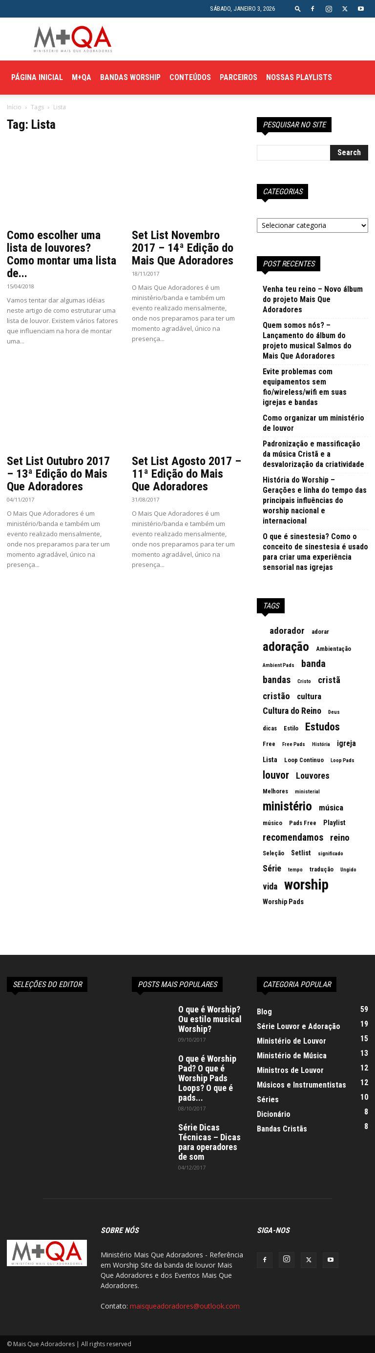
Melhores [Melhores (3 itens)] (275, 791)
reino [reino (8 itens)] (340, 838)
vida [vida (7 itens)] (270, 886)
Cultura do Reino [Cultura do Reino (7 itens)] (292, 711)
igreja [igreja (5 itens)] (346, 743)
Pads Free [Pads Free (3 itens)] (302, 823)
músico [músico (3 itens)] (272, 823)
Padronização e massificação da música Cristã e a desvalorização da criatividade (313, 454)
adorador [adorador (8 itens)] (287, 631)
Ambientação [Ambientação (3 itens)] (333, 648)
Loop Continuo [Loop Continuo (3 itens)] (304, 760)
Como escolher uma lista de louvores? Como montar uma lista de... (61, 254)
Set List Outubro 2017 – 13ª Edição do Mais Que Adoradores (58, 473)
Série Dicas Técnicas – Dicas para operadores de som (209, 1142)
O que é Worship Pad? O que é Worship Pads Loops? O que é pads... (207, 1078)
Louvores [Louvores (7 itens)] (313, 776)
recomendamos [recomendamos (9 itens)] (293, 838)
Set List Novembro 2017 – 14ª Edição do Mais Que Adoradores (182, 247)
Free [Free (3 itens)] (269, 743)
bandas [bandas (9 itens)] (277, 680)
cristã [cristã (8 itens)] (329, 680)
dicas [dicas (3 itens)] (270, 728)
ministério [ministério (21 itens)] (287, 806)
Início (14, 107)
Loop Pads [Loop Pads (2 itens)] (342, 760)
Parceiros (238, 77)
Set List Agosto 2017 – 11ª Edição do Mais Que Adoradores (186, 473)
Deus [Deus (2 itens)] (334, 712)
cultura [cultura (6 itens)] (309, 696)
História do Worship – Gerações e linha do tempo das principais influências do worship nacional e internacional (315, 500)
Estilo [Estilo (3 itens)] (291, 728)
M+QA (81, 77)
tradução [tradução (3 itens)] (321, 869)
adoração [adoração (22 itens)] (286, 646)
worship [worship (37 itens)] (306, 884)
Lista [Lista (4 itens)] (270, 760)
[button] (298, 8)
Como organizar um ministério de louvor (313, 423)
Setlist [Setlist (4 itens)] (301, 853)
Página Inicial (37, 77)
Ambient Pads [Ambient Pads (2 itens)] (278, 665)
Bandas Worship (130, 77)
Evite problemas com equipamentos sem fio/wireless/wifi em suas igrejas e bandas (305, 387)
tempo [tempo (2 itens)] (295, 870)
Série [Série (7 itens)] (272, 868)
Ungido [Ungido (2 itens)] (348, 870)
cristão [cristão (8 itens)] (276, 696)
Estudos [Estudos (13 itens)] (322, 727)
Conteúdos (190, 77)
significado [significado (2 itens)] (330, 853)
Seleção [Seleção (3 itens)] (273, 853)
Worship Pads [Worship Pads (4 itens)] (283, 902)
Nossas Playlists (299, 77)
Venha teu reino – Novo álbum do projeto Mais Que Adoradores (313, 299)
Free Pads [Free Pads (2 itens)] (293, 744)
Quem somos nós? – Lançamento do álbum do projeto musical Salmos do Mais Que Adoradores (307, 341)
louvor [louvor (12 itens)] (276, 775)
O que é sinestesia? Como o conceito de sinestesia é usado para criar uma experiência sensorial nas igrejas (315, 552)
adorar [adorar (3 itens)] (320, 631)
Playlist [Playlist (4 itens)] (334, 823)
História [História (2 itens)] (321, 744)
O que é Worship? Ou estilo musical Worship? (210, 1019)
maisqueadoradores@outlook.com (185, 1306)
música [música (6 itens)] (331, 807)
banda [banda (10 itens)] (313, 663)
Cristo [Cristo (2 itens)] (304, 681)
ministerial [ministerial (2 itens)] (307, 791)
